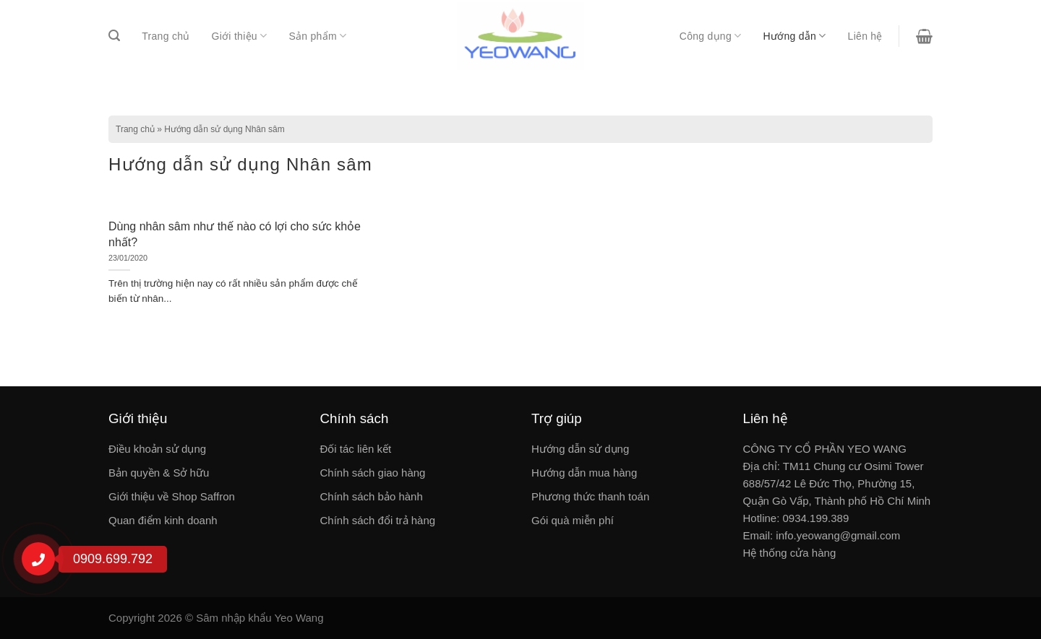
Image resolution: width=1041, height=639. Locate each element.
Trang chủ (165, 36)
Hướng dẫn (794, 36)
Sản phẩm (317, 36)
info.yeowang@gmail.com (838, 535)
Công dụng (711, 36)
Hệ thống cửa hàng (789, 553)
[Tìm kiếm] (114, 36)
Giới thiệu (239, 36)
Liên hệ (865, 36)
